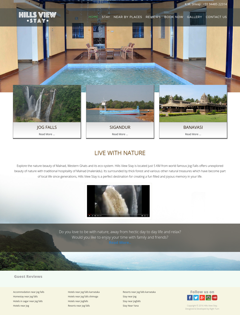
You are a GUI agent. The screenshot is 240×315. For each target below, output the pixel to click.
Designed (189, 308)
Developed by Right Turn (207, 308)
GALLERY (194, 17)
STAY (106, 17)
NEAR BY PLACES (128, 17)
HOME (93, 17)
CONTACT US (216, 17)
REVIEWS (153, 17)
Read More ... (47, 134)
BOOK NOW (173, 17)
